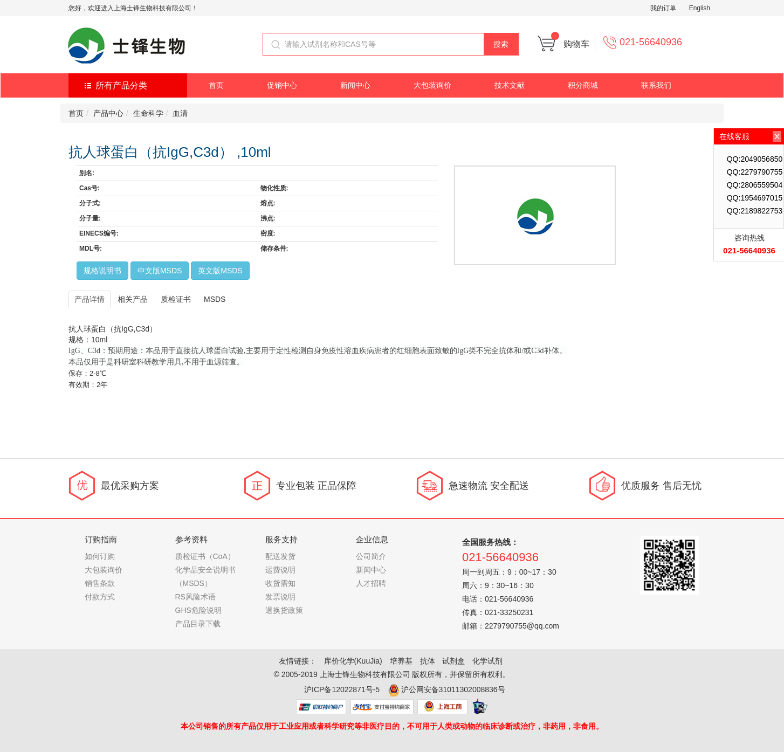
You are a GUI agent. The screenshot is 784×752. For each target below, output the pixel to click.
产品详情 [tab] (89, 299)
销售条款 (100, 583)
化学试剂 (487, 661)
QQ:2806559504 (755, 185)
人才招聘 (371, 583)
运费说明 (280, 569)
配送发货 (280, 556)
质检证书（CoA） (205, 556)
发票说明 (280, 596)
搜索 (500, 44)
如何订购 (100, 556)
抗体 (427, 661)
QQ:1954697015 (755, 198)
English (699, 8)
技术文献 (509, 85)
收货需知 (280, 583)
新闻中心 (355, 85)
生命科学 (148, 113)
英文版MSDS (220, 270)
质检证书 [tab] (176, 299)
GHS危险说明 (198, 610)
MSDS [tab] (214, 299)
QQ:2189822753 (755, 210)
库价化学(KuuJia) (353, 661)
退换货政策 (284, 610)
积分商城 (583, 85)
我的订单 (663, 8)
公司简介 (371, 556)
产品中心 (108, 113)
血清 (180, 113)
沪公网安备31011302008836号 (453, 689)
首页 (216, 85)
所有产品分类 (121, 85)
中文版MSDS (159, 270)
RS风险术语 (195, 596)
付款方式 (100, 596)
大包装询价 (432, 85)
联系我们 (656, 85)
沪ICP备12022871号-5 (342, 689)
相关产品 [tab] (133, 299)
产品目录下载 (198, 623)
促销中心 (282, 85)
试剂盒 (453, 661)
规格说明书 (102, 270)
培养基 (401, 661)
